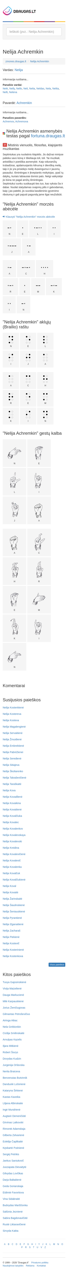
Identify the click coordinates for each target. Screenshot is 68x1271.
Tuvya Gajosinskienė (14, 982)
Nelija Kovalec (11, 822)
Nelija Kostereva (12, 713)
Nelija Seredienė (12, 758)
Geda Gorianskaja (13, 1186)
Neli (25, 88)
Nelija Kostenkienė (13, 707)
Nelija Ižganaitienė (13, 924)
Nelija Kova (9, 790)
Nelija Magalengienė (14, 726)
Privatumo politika (39, 1262)
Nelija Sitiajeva (11, 764)
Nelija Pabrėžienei (13, 752)
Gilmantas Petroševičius (16, 1014)
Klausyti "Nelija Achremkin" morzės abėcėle (29, 216)
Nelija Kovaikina (12, 803)
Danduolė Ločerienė (14, 1084)
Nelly (12, 88)
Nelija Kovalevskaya (14, 835)
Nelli (5, 92)
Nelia (32, 88)
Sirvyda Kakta (10, 1230)
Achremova (21, 121)
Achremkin (24, 103)
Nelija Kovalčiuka (12, 815)
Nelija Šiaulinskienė (14, 905)
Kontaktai (41, 1265)
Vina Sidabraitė (11, 1198)
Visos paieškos (57, 964)
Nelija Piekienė (11, 937)
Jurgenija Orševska (13, 1065)
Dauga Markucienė (13, 994)
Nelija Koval (9, 886)
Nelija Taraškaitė (12, 784)
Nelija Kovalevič (12, 860)
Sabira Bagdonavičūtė (15, 1218)
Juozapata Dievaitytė (14, 1167)
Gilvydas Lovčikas (13, 1173)
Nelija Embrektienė (13, 745)
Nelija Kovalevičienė (14, 854)
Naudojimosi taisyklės (13, 1265)
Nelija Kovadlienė (12, 796)
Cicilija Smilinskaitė (13, 1033)
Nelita (55, 88)
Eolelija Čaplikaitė (13, 1141)
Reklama (30, 1265)
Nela (48, 88)
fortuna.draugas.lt (48, 135)
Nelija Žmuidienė (12, 739)
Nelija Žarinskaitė (12, 898)
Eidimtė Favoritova (13, 1192)
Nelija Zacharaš (11, 930)
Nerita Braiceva (11, 1071)
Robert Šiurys (10, 1052)
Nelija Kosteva (11, 720)
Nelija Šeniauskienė (14, 911)
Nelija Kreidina (11, 847)
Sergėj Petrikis (11, 1154)
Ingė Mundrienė (11, 1109)
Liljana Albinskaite (13, 1103)
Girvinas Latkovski (13, 1122)
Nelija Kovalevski (12, 841)
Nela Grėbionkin (12, 1026)
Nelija (19, 70)
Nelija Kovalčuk (11, 873)
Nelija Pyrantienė (12, 917)
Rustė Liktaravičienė (14, 1224)
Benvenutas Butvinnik (15, 1077)
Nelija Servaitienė (12, 733)
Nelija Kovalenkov (13, 828)
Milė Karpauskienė (13, 1001)
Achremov (8, 121)
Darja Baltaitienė (12, 1179)
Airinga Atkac (10, 1020)
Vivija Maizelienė (12, 988)
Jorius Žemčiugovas (14, 1007)
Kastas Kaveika (11, 1096)
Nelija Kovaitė (10, 892)
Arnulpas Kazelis (12, 1039)
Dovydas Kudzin (12, 1058)
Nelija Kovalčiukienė (14, 879)
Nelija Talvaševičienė (14, 777)
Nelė (5, 88)
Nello (19, 88)
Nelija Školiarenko (13, 771)
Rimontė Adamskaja (14, 1128)
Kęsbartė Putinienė (13, 1147)
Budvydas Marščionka (15, 1205)
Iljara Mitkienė (10, 1045)
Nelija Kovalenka (12, 866)
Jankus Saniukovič (13, 1160)
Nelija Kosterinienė (13, 949)
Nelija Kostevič (11, 943)
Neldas (40, 88)
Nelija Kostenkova (13, 956)
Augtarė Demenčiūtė (14, 1116)
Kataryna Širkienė (13, 1090)
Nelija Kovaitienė (12, 809)
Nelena (13, 92)
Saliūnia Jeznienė (13, 1211)
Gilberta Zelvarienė (13, 1135)
